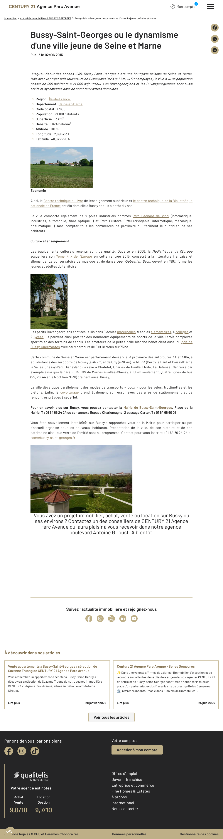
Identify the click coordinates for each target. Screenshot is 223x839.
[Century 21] (44, 6)
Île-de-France (60, 99)
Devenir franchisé (127, 779)
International (123, 802)
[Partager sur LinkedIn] (215, 50)
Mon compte (183, 6)
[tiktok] (34, 751)
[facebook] (8, 751)
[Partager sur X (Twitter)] (215, 39)
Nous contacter (125, 808)
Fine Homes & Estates (131, 791)
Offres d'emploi (124, 773)
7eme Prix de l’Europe (74, 256)
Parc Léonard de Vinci (151, 216)
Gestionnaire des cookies (199, 834)
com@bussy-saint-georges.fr (52, 437)
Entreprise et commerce (133, 785)
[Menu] (210, 6)
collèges (182, 332)
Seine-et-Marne (71, 104)
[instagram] (21, 751)
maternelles (126, 332)
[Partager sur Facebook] (215, 27)
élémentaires (161, 332)
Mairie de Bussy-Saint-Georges (147, 407)
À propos (119, 796)
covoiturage (69, 392)
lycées (39, 337)
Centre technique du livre (63, 201)
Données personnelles (129, 834)
